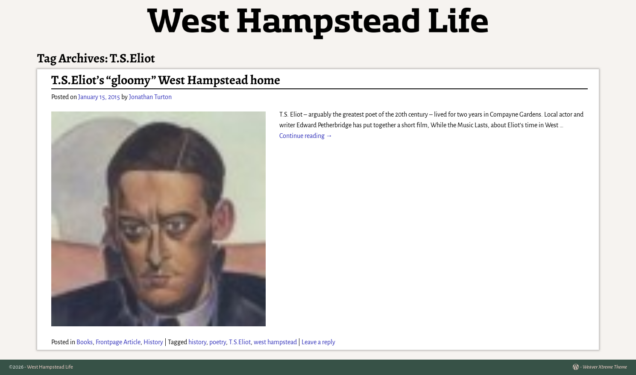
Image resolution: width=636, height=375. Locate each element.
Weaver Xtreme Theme (605, 367)
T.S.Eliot (240, 342)
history (197, 342)
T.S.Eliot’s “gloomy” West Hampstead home (165, 79)
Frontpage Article (118, 342)
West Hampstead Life (50, 367)
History (153, 342)
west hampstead (275, 342)
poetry (217, 342)
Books (84, 342)
